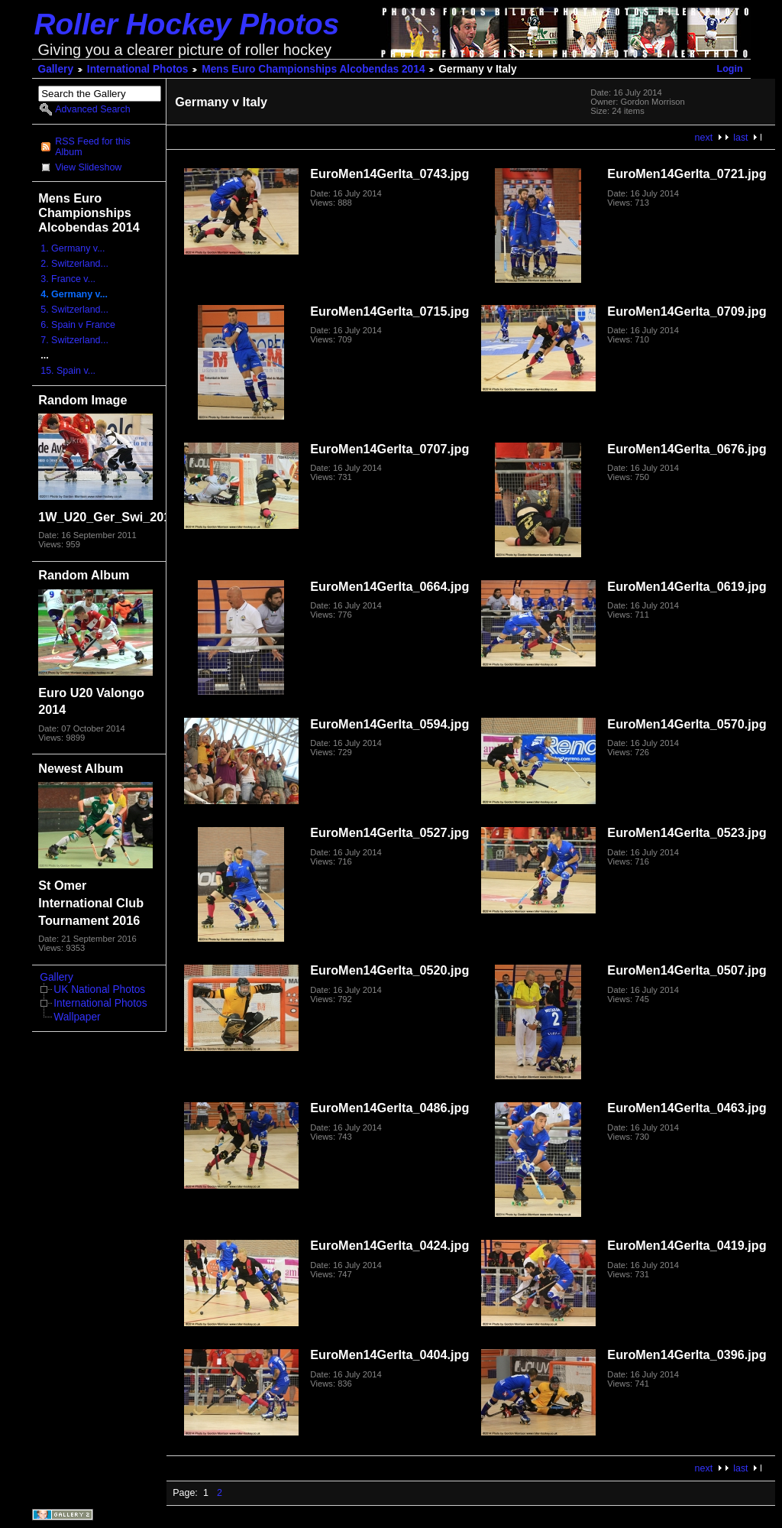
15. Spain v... (67, 370)
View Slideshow (88, 167)
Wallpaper (76, 1017)
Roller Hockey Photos (187, 24)
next (704, 137)
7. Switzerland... (74, 340)
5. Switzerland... (74, 309)
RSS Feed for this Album (92, 146)
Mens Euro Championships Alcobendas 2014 (313, 69)
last (740, 137)
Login (730, 68)
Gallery (56, 69)
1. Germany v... (72, 248)
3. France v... (67, 279)
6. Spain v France (77, 325)
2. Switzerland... (74, 263)
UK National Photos (99, 989)
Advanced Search (92, 109)
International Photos (138, 69)
